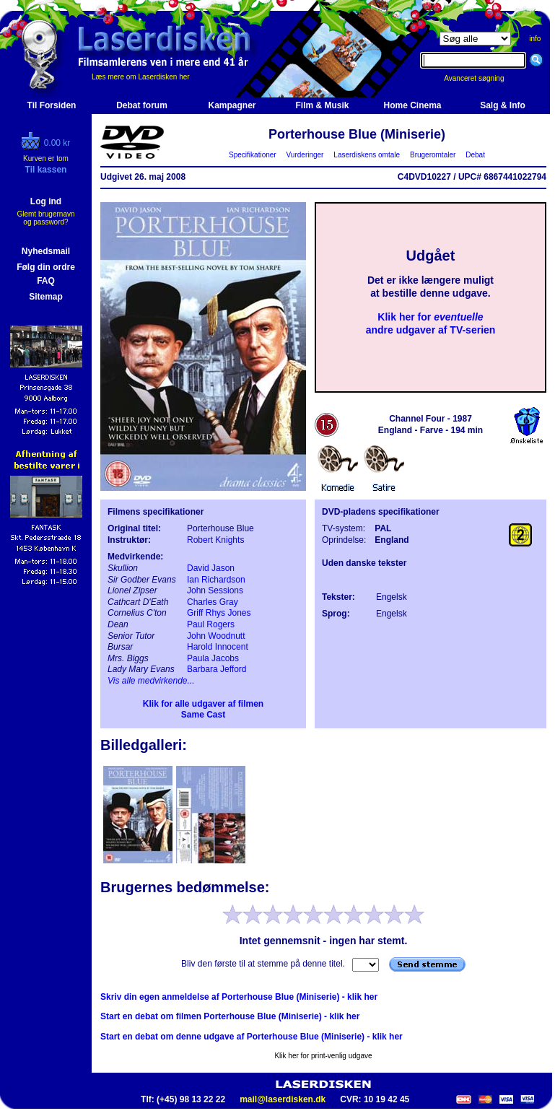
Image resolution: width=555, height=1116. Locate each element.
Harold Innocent (217, 647)
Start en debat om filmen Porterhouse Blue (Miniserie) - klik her (229, 1016)
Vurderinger (305, 155)
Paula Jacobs (213, 658)
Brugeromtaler (432, 155)
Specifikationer (253, 155)
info (535, 39)
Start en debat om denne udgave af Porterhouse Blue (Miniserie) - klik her (251, 1037)
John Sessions (215, 590)
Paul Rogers (211, 624)
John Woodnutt (216, 636)
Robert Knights (215, 540)
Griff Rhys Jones (218, 613)
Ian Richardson (216, 580)
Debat (475, 155)
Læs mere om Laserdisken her (141, 77)
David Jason (211, 568)
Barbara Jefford (217, 669)
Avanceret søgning (482, 78)
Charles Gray (212, 602)
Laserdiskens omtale (367, 155)
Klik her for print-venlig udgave (323, 1056)
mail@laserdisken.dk (282, 1099)
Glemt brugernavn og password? (45, 218)
